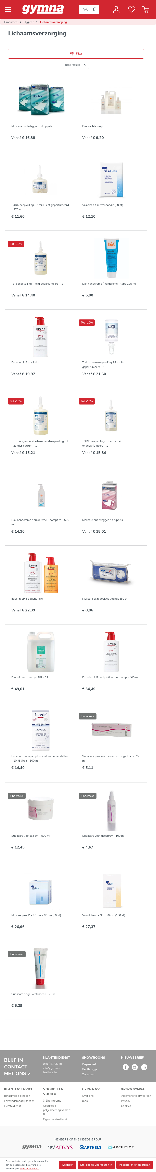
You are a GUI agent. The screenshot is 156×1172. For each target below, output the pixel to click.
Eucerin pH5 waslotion (25, 362)
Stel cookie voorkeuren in (96, 1165)
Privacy (125, 1101)
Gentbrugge (89, 1069)
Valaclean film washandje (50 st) (102, 205)
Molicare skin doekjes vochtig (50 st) (105, 599)
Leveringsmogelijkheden (19, 1101)
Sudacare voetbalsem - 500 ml (30, 836)
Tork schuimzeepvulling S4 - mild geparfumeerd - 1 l (103, 365)
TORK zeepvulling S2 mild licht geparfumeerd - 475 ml (40, 207)
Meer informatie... (29, 1168)
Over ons (88, 1096)
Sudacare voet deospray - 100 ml (103, 836)
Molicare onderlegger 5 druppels (31, 126)
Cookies (126, 1106)
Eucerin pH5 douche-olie (27, 599)
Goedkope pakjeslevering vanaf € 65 (57, 1110)
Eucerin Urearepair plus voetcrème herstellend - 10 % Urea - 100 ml (40, 758)
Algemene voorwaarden (136, 1096)
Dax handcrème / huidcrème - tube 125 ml (109, 284)
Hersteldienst (12, 1106)
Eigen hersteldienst (55, 1119)
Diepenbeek (89, 1064)
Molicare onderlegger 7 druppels (102, 520)
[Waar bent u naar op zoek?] (84, 9)
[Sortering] (76, 65)
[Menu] (9, 9)
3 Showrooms (52, 1101)
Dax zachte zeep (92, 126)
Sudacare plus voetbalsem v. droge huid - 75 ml (110, 758)
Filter (76, 54)
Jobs (85, 1101)
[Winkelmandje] (146, 9)
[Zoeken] (94, 9)
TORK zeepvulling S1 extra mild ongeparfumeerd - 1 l (102, 443)
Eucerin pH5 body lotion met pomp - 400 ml (110, 677)
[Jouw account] (116, 9)
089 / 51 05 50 (52, 1064)
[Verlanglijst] (132, 9)
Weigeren (67, 1165)
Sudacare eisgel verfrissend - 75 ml (33, 994)
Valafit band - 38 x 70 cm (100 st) (103, 915)
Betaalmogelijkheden (17, 1096)
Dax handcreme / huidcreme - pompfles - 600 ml (40, 522)
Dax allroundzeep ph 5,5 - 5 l (29, 677)
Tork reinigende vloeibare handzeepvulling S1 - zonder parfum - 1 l (39, 443)
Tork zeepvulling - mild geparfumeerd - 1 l (37, 284)
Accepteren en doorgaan (134, 1165)
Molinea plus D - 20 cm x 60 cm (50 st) (36, 915)
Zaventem (88, 1074)
